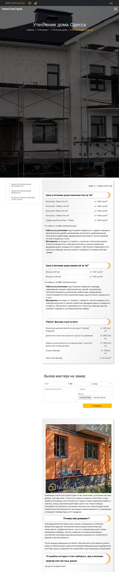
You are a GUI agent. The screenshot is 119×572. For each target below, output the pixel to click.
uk (111, 3)
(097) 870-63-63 (15, 3)
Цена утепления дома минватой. (21, 192)
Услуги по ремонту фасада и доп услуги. (23, 198)
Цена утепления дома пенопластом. (21, 185)
